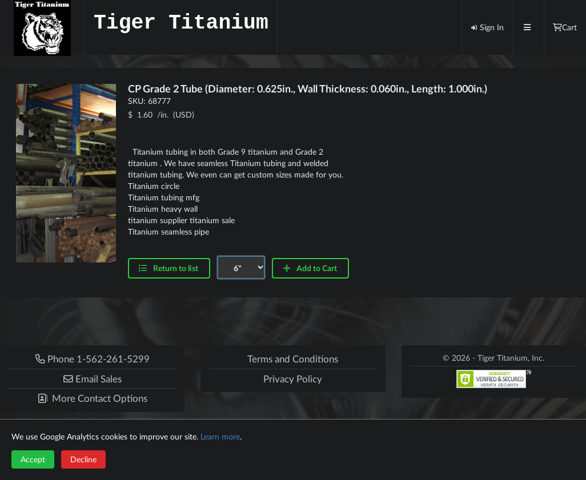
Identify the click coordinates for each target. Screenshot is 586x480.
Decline (83, 459)
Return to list (168, 268)
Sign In (487, 27)
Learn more (220, 436)
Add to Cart (310, 268)
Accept (33, 459)
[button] (92, 379)
